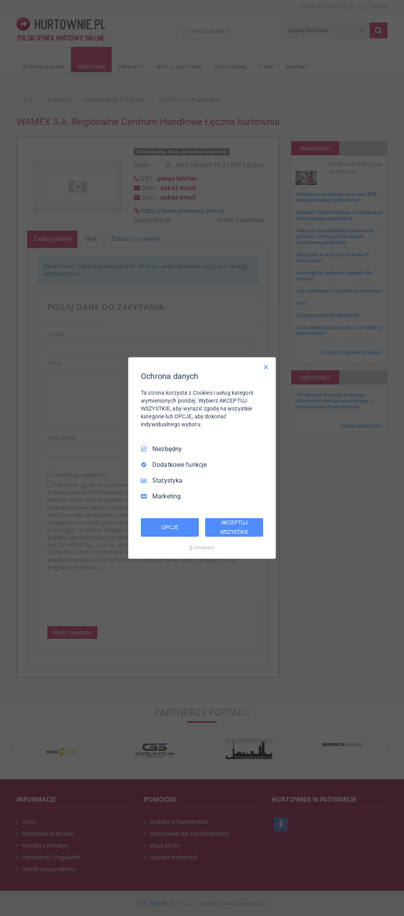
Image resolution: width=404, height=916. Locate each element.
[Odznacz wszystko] (266, 367)
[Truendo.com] (202, 548)
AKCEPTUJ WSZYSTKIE (234, 527)
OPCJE (169, 527)
